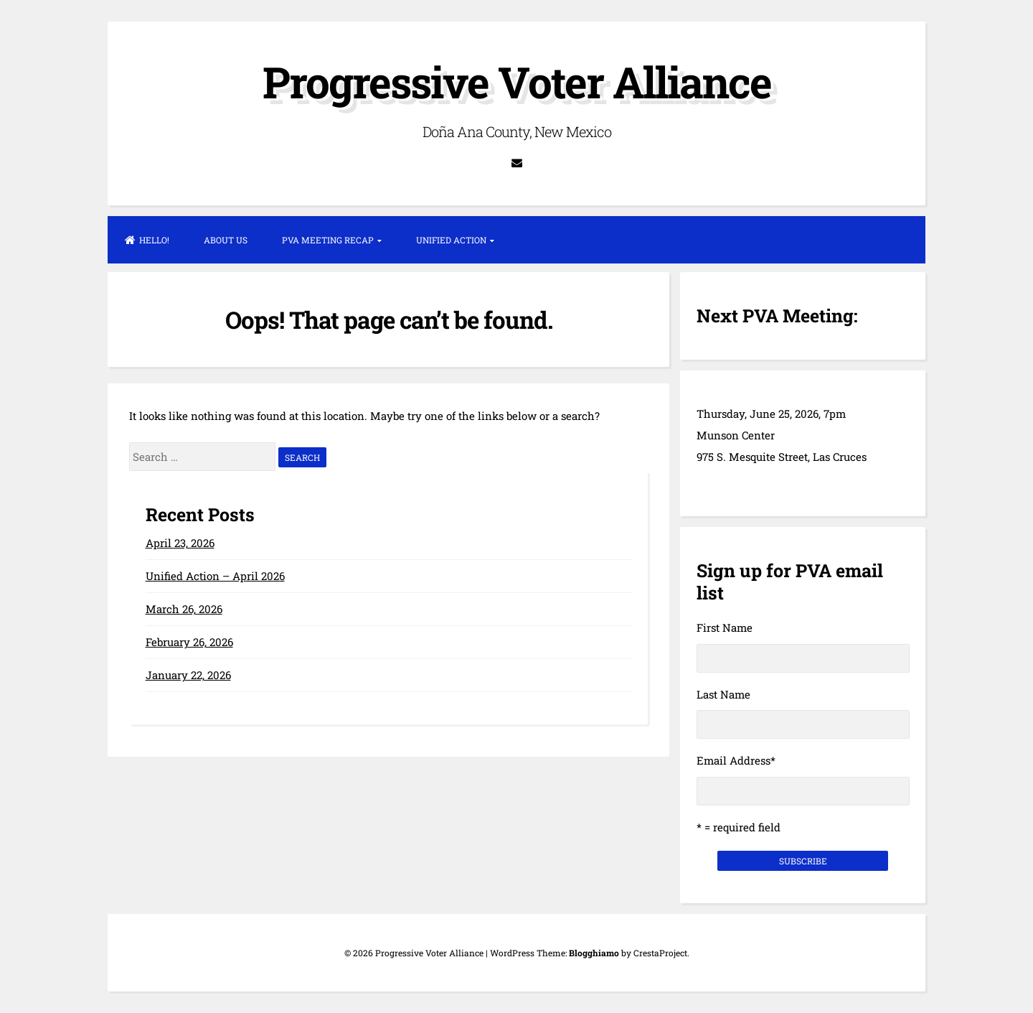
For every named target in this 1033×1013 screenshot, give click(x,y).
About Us (225, 240)
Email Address (736, 760)
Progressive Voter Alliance (517, 81)
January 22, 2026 (188, 675)
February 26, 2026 (189, 642)
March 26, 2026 (184, 609)
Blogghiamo (594, 952)
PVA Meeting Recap (328, 240)
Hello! (147, 240)
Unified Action (451, 240)
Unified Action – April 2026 (215, 576)
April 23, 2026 (180, 543)
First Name (725, 627)
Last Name (723, 694)
